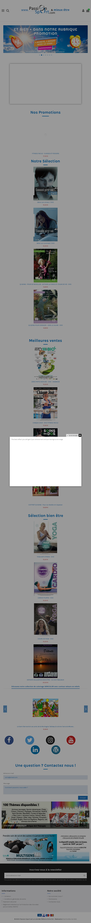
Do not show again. (73, 435)
